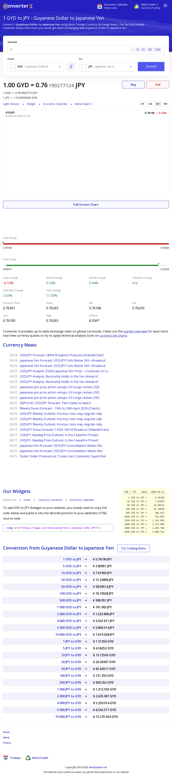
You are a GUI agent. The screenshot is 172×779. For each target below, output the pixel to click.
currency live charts (113, 335)
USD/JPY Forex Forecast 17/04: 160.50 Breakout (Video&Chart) (64, 430)
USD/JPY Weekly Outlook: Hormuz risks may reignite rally (61, 414)
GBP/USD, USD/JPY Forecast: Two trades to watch (55, 403)
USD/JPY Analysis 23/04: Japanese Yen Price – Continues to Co (64, 371)
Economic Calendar (55, 104)
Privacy (7, 742)
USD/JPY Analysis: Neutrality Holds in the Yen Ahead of (59, 376)
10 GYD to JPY (71, 573)
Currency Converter (50, 500)
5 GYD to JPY (72, 566)
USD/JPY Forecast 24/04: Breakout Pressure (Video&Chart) (62, 355)
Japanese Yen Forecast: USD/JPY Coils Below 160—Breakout (63, 360)
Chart (27, 500)
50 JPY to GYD (71, 669)
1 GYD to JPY (72, 559)
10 (137, 49)
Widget (31, 104)
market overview (135, 331)
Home (6, 732)
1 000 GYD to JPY (69, 607)
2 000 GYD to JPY (69, 614)
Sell (157, 85)
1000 (157, 49)
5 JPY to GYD (72, 648)
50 (143, 49)
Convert (151, 66)
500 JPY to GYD (70, 682)
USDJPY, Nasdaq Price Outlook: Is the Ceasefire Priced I (59, 435)
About (6, 737)
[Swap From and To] (71, 66)
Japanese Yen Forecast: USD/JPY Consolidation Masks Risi (61, 445)
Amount (12, 42)
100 (150, 49)
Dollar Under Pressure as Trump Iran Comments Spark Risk (63, 456)
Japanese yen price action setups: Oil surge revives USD (60, 387)
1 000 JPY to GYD (69, 689)
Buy (133, 85)
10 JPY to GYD (71, 655)
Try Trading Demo (133, 548)
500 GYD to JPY (70, 600)
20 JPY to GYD (71, 662)
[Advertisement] (86, 219)
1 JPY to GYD (72, 641)
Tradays (12, 757)
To (80, 59)
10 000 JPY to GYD (68, 717)
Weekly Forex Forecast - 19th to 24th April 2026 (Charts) (60, 408)
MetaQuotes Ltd (98, 767)
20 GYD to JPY (71, 580)
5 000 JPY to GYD (69, 710)
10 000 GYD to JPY (68, 634)
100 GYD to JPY (70, 593)
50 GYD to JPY (71, 587)
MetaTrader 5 (83, 104)
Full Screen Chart (86, 204)
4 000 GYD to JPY (69, 621)
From (11, 59)
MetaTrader (36, 757)
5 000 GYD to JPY (69, 628)
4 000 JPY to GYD (69, 703)
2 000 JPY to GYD (69, 696)
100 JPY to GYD (70, 675)
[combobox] (35, 66)
